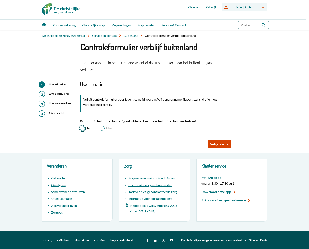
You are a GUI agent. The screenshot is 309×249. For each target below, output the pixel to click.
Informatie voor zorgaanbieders (150, 198)
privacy (47, 240)
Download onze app (216, 192)
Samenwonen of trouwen (68, 192)
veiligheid (63, 240)
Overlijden (58, 185)
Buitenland (131, 35)
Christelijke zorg (93, 25)
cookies (99, 240)
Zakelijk (211, 7)
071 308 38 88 (211, 178)
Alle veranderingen (64, 205)
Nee (109, 128)
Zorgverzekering (64, 25)
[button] (263, 25)
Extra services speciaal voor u (223, 200)
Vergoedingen (121, 25)
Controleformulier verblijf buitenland (170, 35)
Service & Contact (174, 25)
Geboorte (58, 178)
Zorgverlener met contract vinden (151, 178)
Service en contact (104, 35)
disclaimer (82, 240)
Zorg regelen (146, 25)
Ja (88, 128)
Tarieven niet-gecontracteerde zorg (152, 192)
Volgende (217, 144)
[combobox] (253, 25)
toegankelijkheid (121, 240)
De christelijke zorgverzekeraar (63, 35)
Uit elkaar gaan (61, 198)
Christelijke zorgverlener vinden (150, 185)
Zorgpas (57, 212)
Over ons (194, 7)
